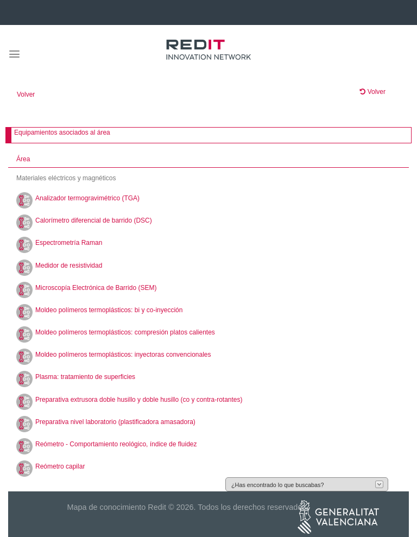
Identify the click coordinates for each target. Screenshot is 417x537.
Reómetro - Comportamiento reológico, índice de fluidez (116, 444)
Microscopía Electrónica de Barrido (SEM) (95, 288)
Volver (26, 94)
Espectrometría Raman (68, 243)
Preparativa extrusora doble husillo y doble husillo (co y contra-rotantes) (139, 399)
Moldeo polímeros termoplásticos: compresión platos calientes (125, 332)
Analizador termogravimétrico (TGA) (87, 198)
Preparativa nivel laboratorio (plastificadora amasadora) (115, 422)
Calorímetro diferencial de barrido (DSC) (93, 220)
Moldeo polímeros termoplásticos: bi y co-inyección (108, 310)
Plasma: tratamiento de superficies (85, 377)
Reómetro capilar (60, 466)
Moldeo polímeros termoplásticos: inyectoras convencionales (123, 354)
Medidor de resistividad (68, 265)
